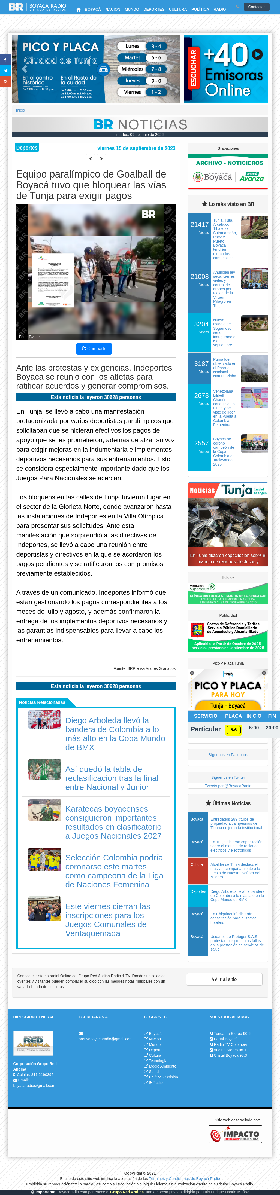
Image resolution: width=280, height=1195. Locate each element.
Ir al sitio (224, 979)
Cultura (155, 1055)
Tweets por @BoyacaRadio (228, 786)
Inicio (20, 110)
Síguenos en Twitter (228, 777)
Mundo (155, 1044)
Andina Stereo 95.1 (230, 1050)
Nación (155, 1039)
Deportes (156, 1050)
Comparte (94, 348)
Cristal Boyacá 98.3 (230, 1055)
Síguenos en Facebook (228, 755)
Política (155, 1077)
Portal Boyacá (225, 1039)
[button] (24, 69)
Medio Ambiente (162, 1066)
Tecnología (158, 1061)
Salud (154, 1071)
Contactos (256, 7)
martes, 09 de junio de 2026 (140, 134)
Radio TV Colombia (230, 1044)
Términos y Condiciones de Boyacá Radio (184, 1178)
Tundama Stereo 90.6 (232, 1033)
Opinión (171, 1077)
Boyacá (155, 1033)
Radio (156, 1082)
